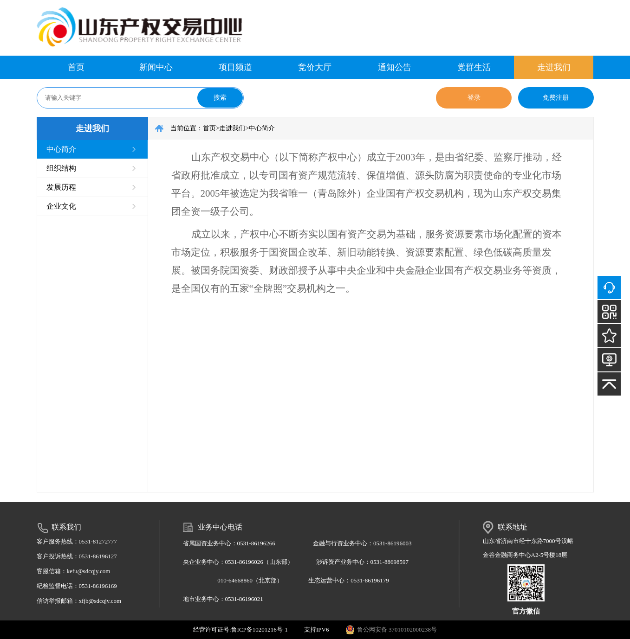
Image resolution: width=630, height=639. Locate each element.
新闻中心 (156, 67)
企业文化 (61, 206)
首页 (76, 67)
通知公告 (394, 67)
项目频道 (235, 67)
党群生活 (474, 67)
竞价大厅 (314, 67)
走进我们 (554, 67)
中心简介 (61, 149)
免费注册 (556, 97)
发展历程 (61, 187)
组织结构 (61, 168)
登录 (474, 97)
